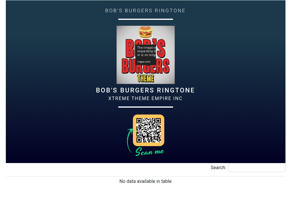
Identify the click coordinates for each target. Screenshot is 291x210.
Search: (248, 167)
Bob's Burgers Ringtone (145, 90)
